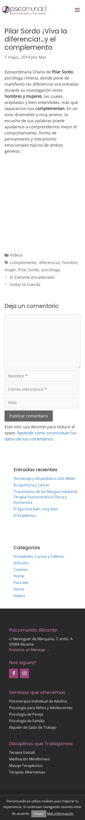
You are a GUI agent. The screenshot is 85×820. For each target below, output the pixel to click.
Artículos (21, 562)
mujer (10, 269)
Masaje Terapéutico (26, 765)
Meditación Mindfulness (29, 759)
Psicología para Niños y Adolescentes (41, 707)
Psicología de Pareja (26, 714)
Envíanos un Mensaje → (29, 649)
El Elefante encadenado (32, 277)
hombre (70, 262)
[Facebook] (13, 673)
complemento (23, 262)
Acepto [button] (39, 814)
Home (19, 576)
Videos (16, 255)
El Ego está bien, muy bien (36, 508)
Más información (60, 813)
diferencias (49, 262)
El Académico (25, 515)
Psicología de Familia (26, 720)
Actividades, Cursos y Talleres (39, 556)
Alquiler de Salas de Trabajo (32, 727)
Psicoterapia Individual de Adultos (38, 701)
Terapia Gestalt (22, 752)
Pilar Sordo (28, 269)
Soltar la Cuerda (25, 284)
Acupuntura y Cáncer (32, 485)
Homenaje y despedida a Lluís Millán (44, 478)
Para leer (21, 582)
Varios (19, 589)
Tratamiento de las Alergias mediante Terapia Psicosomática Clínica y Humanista (46, 497)
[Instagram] (24, 673)
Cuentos (21, 569)
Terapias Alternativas (27, 772)
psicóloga (50, 269)
